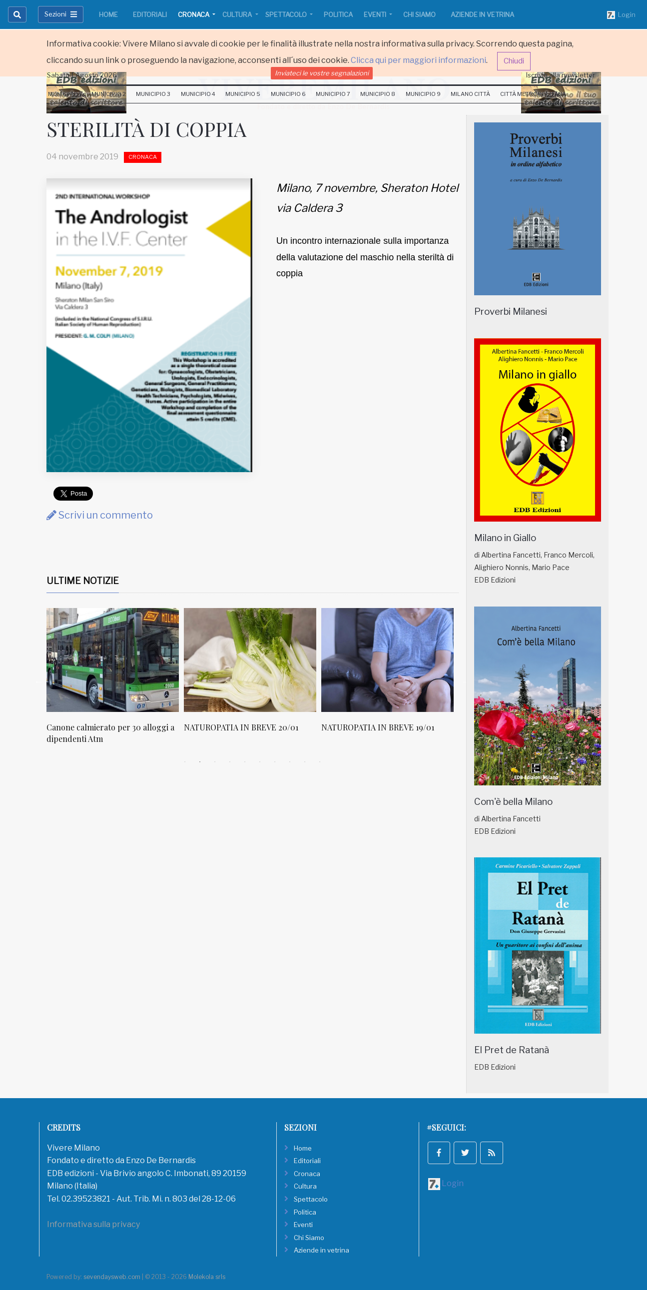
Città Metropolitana (533, 93)
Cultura (237, 14)
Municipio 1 (64, 93)
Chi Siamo (419, 14)
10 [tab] (320, 762)
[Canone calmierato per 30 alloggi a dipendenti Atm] (112, 660)
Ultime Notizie (82, 581)
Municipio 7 (333, 93)
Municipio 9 (423, 93)
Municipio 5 (242, 93)
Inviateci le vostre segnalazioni (322, 73)
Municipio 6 (288, 93)
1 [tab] (185, 762)
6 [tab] (260, 762)
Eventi (376, 14)
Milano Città (470, 93)
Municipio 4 (198, 93)
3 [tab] (215, 762)
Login (621, 14)
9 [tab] (305, 762)
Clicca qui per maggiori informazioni (418, 60)
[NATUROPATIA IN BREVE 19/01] (387, 660)
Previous (39, 681)
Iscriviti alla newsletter (560, 75)
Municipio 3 (153, 93)
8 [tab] (290, 762)
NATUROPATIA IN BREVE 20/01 (241, 727)
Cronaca (194, 14)
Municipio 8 (377, 93)
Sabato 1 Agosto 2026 (82, 75)
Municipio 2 (108, 93)
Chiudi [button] (514, 60)
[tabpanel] (115, 681)
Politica (338, 14)
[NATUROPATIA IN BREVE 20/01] (250, 660)
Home (108, 14)
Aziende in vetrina (482, 14)
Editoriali (150, 14)
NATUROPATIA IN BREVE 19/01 (377, 727)
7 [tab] (275, 762)
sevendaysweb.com (111, 1277)
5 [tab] (245, 762)
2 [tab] (200, 762)
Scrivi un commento (99, 515)
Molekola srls (206, 1277)
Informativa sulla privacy (93, 1224)
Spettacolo (286, 14)
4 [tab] (230, 762)
